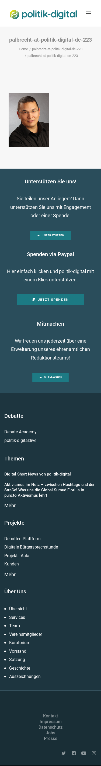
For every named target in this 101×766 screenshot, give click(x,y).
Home (23, 49)
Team (14, 625)
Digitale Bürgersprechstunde (31, 547)
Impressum (51, 721)
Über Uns (15, 591)
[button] (88, 13)
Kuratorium (19, 642)
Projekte (14, 523)
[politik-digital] (43, 14)
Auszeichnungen (25, 676)
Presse (50, 738)
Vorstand (17, 651)
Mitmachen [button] (50, 377)
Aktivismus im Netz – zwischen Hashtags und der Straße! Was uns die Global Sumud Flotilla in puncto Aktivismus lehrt (49, 490)
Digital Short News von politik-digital (37, 474)
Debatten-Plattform (22, 538)
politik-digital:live (20, 440)
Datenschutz (50, 727)
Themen (14, 458)
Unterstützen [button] (50, 235)
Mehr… (11, 505)
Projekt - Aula (16, 555)
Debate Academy (20, 431)
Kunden (11, 564)
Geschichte (19, 668)
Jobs (50, 732)
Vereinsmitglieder (25, 634)
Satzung (17, 659)
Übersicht (18, 608)
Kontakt (50, 715)
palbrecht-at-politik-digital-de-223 (57, 49)
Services (17, 617)
